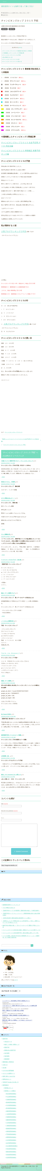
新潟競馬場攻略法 (11, 1108)
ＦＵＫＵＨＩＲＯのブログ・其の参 (11, 559)
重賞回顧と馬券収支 (8, 1062)
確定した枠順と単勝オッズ (11, 1044)
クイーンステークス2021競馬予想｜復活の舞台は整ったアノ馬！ (21, 933)
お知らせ (5, 1064)
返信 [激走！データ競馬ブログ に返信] (3, 616)
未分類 (4, 1067)
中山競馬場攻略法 (11, 1096)
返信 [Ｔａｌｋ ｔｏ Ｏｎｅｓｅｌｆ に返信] (3, 676)
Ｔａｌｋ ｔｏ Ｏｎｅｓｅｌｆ (10, 653)
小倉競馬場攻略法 (11, 1114)
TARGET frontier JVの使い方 (11, 1082)
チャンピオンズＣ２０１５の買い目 (12, 61)
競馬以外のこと (7, 1079)
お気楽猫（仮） (5, 756)
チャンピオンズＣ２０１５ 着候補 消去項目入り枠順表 (17, 51)
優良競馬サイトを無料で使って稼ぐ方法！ (17, 6)
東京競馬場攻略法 (11, 1093)
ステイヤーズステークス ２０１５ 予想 (14, 444)
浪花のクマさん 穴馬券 (8, 481)
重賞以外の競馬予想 (10, 1050)
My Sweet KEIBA (6, 714)
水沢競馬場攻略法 (11, 1140)
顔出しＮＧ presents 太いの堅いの (11, 774)
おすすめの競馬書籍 (8, 1070)
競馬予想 (4, 29)
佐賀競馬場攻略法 (11, 1157)
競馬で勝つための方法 (9, 1076)
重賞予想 (12, 29)
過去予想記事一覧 (7, 991)
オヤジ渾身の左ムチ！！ (8, 498)
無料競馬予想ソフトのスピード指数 (11, 735)
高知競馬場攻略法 (11, 1154)
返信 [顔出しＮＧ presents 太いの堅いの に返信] (3, 790)
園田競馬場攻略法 (11, 1151)
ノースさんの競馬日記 (7, 621)
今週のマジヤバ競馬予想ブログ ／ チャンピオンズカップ (17, 461)
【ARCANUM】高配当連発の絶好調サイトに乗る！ (17, 918)
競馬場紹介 (6, 1085)
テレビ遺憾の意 (5, 534)
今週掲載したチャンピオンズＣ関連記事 (13, 53)
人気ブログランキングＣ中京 (13, 231)
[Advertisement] (14, 393)
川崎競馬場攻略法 (11, 1125)
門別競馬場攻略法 (11, 1134)
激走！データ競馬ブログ (8, 593)
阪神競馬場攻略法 (11, 1102)
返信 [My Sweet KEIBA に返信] (3, 730)
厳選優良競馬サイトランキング (11, 904)
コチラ (16, 980)
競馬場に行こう (8, 1088)
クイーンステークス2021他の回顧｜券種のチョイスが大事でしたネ (21, 930)
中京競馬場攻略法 (11, 1105)
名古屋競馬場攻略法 (11, 1146)
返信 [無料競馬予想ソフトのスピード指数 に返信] (3, 751)
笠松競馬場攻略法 (11, 1148)
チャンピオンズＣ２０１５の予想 (11, 55)
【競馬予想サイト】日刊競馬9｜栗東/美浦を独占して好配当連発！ (21, 910)
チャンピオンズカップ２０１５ (13, 432)
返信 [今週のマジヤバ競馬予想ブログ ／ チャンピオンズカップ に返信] (3, 477)
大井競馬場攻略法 (11, 1122)
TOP (16, 12)
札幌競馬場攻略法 (11, 1117)
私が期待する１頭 (7, 57)
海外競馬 (6, 1056)
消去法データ (8, 1041)
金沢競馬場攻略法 (11, 1143)
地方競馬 (6, 1053)
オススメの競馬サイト (9, 1073)
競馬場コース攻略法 (10, 1091)
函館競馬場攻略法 (11, 1119)
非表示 (20, 47)
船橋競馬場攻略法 (11, 1128)
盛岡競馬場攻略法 (11, 1137)
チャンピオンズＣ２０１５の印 (10, 59)
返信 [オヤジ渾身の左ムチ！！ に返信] (3, 529)
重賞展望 (6, 1059)
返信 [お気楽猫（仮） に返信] (3, 769)
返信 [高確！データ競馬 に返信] (3, 709)
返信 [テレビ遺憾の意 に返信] (3, 555)
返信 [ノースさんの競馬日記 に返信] (3, 648)
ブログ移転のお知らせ (9, 907)
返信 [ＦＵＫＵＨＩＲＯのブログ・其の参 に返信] (3, 588)
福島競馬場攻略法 (11, 1111)
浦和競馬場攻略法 (11, 1131)
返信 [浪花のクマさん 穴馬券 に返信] (3, 493)
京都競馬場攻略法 (11, 1099)
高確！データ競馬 (6, 680)
